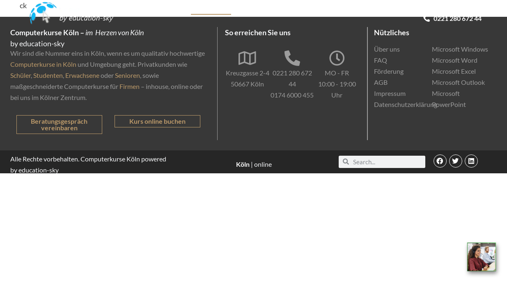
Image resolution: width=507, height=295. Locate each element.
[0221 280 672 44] (292, 58)
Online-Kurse (354, 10)
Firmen (129, 86)
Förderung (312, 10)
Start (151, 10)
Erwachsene (82, 75)
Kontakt (470, 10)
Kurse (174, 10)
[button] (440, 161)
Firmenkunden (268, 10)
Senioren (127, 75)
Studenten (48, 75)
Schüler (20, 75)
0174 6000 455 (292, 95)
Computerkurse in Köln (43, 64)
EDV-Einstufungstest (416, 10)
